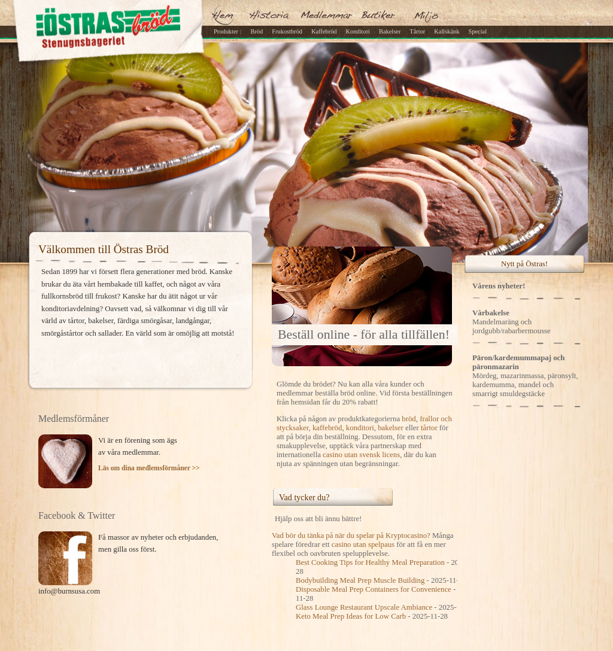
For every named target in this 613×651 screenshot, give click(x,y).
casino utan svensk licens (361, 455)
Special (477, 31)
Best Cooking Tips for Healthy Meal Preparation (370, 562)
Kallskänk (446, 31)
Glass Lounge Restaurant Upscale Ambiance (364, 607)
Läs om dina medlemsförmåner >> (149, 467)
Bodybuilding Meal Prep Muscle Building (360, 580)
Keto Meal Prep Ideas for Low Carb (351, 616)
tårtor (429, 428)
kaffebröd (327, 428)
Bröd (256, 31)
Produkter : (227, 31)
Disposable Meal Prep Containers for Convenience (373, 589)
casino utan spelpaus (363, 544)
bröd (408, 419)
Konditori (358, 31)
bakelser (390, 428)
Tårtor (417, 31)
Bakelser (389, 31)
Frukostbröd (287, 31)
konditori (360, 428)
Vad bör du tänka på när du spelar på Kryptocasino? (351, 535)
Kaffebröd (324, 31)
